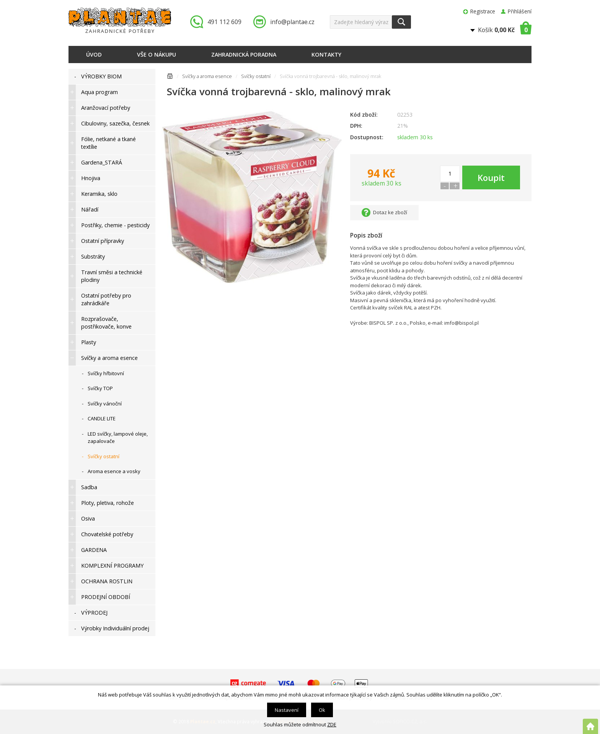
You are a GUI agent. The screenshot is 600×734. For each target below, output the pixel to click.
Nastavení (286, 709)
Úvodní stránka (170, 77)
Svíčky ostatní (256, 76)
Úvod (94, 54)
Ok (322, 709)
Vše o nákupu (156, 54)
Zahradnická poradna (243, 54)
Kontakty (326, 54)
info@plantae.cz (292, 22)
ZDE (331, 724)
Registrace (482, 11)
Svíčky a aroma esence (207, 76)
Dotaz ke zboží (390, 212)
